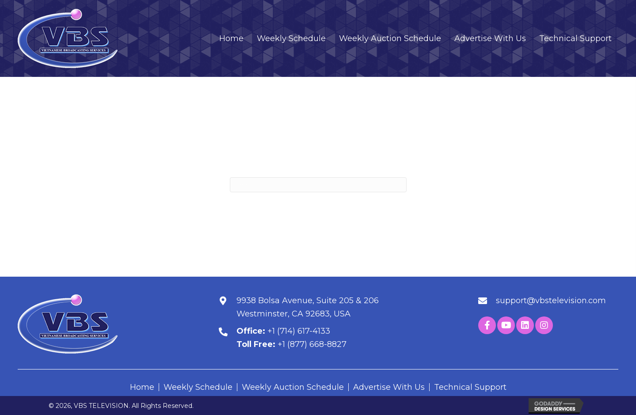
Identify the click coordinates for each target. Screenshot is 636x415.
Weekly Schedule (198, 387)
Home (142, 387)
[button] (487, 325)
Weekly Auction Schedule (293, 387)
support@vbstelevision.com (551, 300)
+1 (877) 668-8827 (312, 344)
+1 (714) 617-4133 (298, 331)
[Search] (318, 184)
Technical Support (470, 387)
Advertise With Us (389, 387)
